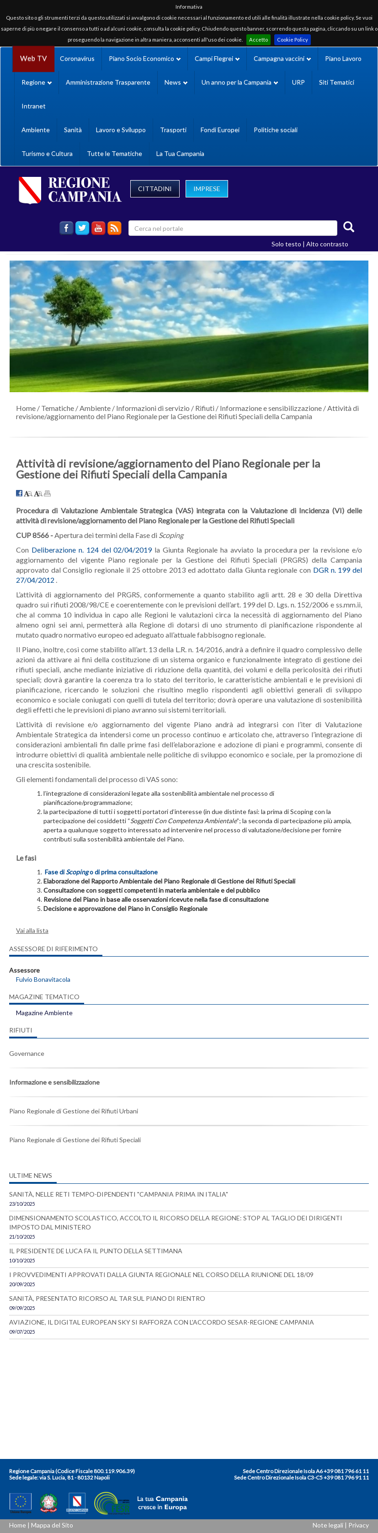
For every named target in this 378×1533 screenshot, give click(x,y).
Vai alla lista (32, 930)
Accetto (258, 40)
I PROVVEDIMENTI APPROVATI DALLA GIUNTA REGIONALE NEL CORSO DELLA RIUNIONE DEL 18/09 (161, 1274)
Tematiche (57, 408)
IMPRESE (206, 188)
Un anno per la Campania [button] (240, 82)
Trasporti (173, 129)
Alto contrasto (327, 244)
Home (26, 408)
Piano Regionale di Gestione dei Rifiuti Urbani (73, 1111)
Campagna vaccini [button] (282, 58)
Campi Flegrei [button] (217, 58)
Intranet (33, 106)
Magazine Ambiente (44, 1013)
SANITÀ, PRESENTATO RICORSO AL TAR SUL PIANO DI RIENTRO (107, 1298)
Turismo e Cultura (47, 153)
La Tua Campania (180, 153)
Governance (26, 1053)
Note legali (328, 1525)
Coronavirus (77, 58)
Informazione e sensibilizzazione (271, 408)
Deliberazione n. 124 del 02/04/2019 (92, 549)
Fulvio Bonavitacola (43, 979)
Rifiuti (204, 408)
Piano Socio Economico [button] (145, 58)
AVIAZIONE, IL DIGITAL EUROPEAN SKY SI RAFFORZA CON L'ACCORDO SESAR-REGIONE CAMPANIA (161, 1322)
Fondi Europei (220, 129)
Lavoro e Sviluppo (121, 129)
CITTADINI (155, 188)
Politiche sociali (276, 129)
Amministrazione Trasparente (108, 82)
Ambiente (35, 129)
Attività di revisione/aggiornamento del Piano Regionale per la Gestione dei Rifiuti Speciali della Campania (187, 412)
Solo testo (286, 244)
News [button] (176, 82)
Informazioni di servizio (153, 408)
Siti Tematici (336, 82)
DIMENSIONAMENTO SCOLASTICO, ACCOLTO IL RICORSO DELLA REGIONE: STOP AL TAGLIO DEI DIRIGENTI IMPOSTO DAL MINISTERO (175, 1222)
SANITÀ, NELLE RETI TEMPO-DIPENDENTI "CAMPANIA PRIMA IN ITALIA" (118, 1194)
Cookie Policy (292, 40)
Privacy (358, 1525)
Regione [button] (36, 82)
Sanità (73, 129)
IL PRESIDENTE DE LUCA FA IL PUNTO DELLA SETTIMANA (95, 1251)
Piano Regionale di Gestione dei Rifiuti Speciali (75, 1140)
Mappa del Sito (52, 1525)
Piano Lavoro (343, 58)
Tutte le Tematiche (114, 153)
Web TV (33, 58)
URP (298, 82)
